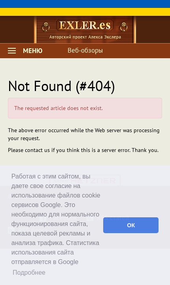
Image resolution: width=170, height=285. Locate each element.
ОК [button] (131, 225)
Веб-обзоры (85, 50)
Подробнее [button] (29, 272)
